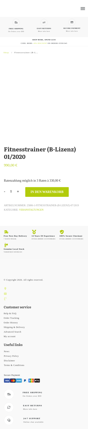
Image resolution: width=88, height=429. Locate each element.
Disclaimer (9, 360)
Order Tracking (11, 318)
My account (10, 336)
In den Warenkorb (47, 192)
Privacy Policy (11, 356)
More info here (44, 31)
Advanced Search (12, 332)
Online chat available (33, 422)
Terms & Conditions (14, 365)
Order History (11, 322)
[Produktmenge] (11, 191)
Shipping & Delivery (14, 327)
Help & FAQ (10, 313)
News (6, 351)
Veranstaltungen (31, 209)
